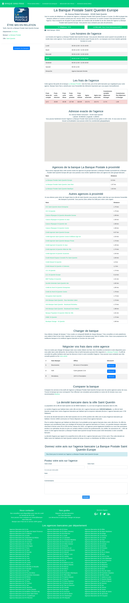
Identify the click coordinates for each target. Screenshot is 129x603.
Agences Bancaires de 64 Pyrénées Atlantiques (62, 573)
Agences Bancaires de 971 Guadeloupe (22, 595)
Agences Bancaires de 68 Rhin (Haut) (97, 575)
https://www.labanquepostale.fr (107, 27)
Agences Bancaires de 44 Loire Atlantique (98, 558)
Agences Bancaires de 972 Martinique (59, 595)
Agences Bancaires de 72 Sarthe (20, 579)
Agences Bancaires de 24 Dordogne (21, 546)
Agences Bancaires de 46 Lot (56, 560)
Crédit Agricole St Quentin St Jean (57, 245)
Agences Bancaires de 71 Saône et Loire (98, 577)
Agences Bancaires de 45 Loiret (20, 560)
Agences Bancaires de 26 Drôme (95, 546)
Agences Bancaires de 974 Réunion (21, 598)
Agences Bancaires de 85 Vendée (58, 587)
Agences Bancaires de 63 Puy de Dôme (22, 573)
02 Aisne (15, 31)
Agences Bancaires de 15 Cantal (95, 537)
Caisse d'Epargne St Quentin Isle (56, 224)
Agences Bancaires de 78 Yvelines (21, 583)
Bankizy (57, 394)
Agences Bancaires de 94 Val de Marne (60, 593)
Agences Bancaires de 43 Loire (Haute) (60, 558)
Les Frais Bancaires (64, 515)
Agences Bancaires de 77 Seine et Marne (98, 581)
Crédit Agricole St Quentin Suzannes (57, 253)
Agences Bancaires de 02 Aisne (57, 529)
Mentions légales (102, 510)
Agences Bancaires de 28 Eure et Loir (59, 548)
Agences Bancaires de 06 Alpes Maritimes (98, 531)
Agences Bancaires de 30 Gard (20, 550)
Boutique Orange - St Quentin (55, 321)
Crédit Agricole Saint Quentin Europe (57, 232)
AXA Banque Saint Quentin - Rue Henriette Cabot (61, 300)
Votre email (48, 464)
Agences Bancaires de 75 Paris (20, 581)
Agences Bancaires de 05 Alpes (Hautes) (60, 531)
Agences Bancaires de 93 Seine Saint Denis (24, 593)
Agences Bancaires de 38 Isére (95, 554)
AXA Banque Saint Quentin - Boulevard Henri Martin (62, 308)
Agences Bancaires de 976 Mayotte (58, 598)
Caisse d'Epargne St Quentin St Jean (58, 219)
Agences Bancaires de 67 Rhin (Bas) (59, 575)
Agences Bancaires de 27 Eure (19, 548)
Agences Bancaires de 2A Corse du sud (60, 542)
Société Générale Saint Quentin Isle (57, 283)
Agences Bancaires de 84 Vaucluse (21, 587)
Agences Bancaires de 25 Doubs (57, 546)
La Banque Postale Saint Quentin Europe (59, 180)
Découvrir (111, 366)
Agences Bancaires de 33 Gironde (21, 552)
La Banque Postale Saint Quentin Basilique (59, 188)
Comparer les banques (21, 48)
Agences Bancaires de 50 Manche (96, 562)
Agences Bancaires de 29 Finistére (96, 548)
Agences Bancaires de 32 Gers (95, 550)
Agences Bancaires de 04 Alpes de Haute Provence (26, 531)
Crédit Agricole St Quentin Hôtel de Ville (58, 249)
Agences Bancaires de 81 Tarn (19, 585)
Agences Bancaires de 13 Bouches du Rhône (24, 537)
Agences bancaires (84, 3)
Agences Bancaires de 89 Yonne (95, 589)
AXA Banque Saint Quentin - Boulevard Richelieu (61, 304)
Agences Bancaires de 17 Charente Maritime (61, 540)
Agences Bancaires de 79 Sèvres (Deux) (60, 583)
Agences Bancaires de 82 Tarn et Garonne (60, 585)
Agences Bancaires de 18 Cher (95, 540)
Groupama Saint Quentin (54, 296)
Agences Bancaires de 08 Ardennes (58, 533)
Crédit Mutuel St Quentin (54, 262)
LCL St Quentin (50, 270)
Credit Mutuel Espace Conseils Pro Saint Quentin (61, 258)
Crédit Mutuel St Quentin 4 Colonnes (57, 266)
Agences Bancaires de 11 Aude (57, 535)
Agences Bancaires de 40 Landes (58, 556)
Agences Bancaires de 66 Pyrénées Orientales (24, 575)
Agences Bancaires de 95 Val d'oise (96, 593)
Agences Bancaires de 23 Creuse (95, 544)
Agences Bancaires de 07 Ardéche (21, 533)
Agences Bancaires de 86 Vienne (95, 587)
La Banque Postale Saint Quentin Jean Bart (60, 184)
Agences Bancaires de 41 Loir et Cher (97, 556)
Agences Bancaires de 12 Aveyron (96, 535)
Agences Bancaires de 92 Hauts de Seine (98, 591)
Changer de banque (49, 3)
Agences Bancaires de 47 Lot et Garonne (98, 560)
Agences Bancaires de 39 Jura (19, 556)
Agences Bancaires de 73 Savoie (57, 579)
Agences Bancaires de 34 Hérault (58, 552)
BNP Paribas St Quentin (53, 279)
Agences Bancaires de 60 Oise (19, 571)
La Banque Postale (15, 35)
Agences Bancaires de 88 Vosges (58, 589)
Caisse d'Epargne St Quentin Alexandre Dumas (61, 215)
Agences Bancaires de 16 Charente (21, 540)
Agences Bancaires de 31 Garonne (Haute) (61, 550)
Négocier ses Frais (67, 3)
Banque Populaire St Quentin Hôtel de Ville (59, 313)
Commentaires (49, 481)
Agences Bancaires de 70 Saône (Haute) (60, 577)
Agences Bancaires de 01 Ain (19, 529)
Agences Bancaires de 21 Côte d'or (21, 544)
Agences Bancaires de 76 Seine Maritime (60, 581)
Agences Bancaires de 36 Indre (20, 554)
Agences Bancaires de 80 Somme (96, 583)
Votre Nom (90, 464)
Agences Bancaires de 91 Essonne (58, 591)
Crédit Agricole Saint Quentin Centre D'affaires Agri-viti (63, 236)
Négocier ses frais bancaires (64, 513)
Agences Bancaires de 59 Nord (95, 569)
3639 (64, 27)
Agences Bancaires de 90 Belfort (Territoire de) (25, 591)
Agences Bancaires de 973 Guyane (96, 595)
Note (46, 473)
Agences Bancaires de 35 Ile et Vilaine (97, 552)
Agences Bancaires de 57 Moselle (20, 569)
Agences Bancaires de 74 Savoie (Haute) (98, 579)
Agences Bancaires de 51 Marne (20, 564)
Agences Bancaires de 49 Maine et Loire (60, 562)
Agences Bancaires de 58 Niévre (57, 569)
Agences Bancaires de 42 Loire (20, 558)
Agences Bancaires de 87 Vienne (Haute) (23, 589)
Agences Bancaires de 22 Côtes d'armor (60, 544)
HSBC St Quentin (51, 317)
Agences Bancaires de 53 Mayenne (96, 564)
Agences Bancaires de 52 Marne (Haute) (60, 564)
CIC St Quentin (50, 211)
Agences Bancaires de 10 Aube (20, 535)
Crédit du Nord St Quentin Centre (56, 292)
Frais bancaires (33, 3)
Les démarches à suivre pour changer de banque (64, 517)
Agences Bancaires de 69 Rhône (20, 577)
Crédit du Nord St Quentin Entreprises (58, 287)
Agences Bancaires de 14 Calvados (58, 537)
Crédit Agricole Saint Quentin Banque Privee (60, 241)
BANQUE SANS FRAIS (13, 4)
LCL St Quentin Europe (53, 275)
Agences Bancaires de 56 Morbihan (96, 566)
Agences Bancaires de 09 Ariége (95, 533)
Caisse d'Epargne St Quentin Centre (57, 228)
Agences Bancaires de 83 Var (94, 585)
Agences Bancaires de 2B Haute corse (97, 542)
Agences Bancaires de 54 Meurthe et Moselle (24, 566)
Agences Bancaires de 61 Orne (57, 571)
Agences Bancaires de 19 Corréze (21, 542)
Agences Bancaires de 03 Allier (95, 529)
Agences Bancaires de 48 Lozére (20, 562)
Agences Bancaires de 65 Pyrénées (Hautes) (99, 573)
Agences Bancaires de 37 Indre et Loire (60, 554)
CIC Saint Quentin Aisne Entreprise (57, 207)
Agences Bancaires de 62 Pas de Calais (98, 571)
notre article (63, 356)
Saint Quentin (10, 38)
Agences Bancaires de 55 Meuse (57, 566)
